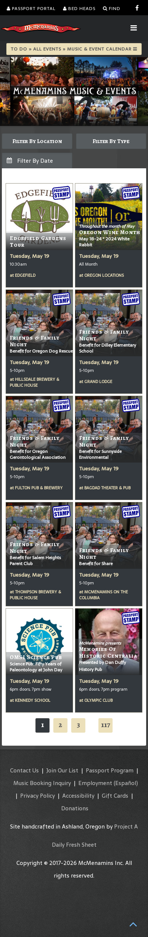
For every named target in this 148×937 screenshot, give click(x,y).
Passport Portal (31, 8)
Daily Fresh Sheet (74, 844)
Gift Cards (115, 795)
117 (105, 725)
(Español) (126, 783)
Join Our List (62, 770)
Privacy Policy (37, 795)
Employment (95, 783)
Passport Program (109, 770)
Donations (74, 808)
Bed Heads (79, 8)
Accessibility (78, 795)
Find (111, 8)
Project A (126, 826)
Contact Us (24, 770)
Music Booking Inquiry (42, 783)
